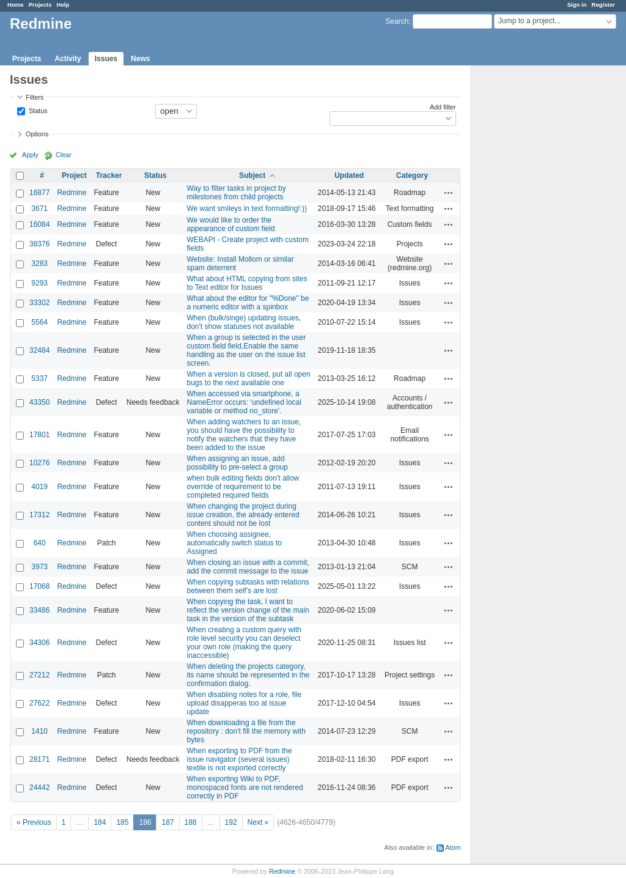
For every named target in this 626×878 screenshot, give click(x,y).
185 (122, 822)
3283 (39, 263)
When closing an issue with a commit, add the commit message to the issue (248, 566)
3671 (39, 208)
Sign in (577, 4)
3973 (39, 567)
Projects (40, 4)
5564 (39, 322)
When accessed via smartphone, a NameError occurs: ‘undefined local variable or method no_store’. (244, 402)
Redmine (71, 192)
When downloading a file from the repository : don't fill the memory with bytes (246, 731)
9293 (39, 283)
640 (40, 543)
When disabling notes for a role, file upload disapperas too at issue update (244, 703)
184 (100, 822)
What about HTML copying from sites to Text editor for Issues (247, 283)
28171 (39, 759)
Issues (106, 58)
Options (37, 134)
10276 (39, 463)
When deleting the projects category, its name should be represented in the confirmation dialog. (248, 675)
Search (396, 21)
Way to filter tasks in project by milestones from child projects (236, 192)
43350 (39, 402)
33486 (39, 610)
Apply (30, 154)
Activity (67, 58)
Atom (453, 847)
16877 (39, 192)
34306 (39, 642)
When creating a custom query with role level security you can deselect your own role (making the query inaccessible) (244, 642)
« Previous (34, 822)
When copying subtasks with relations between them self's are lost (248, 586)
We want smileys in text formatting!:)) (247, 208)
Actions (449, 192)
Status (37, 110)
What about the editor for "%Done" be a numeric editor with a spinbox (248, 302)
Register (603, 4)
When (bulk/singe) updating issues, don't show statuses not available (244, 322)
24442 (39, 787)
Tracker (109, 175)
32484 (39, 350)
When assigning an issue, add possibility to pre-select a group (237, 462)
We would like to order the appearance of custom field (231, 224)
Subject (252, 175)
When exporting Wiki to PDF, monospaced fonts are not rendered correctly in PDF (245, 787)
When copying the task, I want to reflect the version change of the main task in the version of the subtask (248, 610)
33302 (39, 302)
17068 (39, 586)
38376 (39, 244)
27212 (39, 675)
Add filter (443, 107)
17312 (39, 515)
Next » (258, 822)
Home (15, 4)
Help (63, 4)
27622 (39, 703)
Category (412, 175)
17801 (39, 434)
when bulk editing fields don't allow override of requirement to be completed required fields (243, 487)
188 (191, 822)
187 (167, 822)
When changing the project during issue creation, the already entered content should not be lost (243, 515)
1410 (39, 731)
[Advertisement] (532, 257)
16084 (39, 224)
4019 (39, 486)
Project (74, 175)
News (140, 58)
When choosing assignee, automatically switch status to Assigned (234, 543)
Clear (64, 154)
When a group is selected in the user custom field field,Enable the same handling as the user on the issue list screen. (246, 350)
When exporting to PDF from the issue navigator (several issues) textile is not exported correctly (239, 759)
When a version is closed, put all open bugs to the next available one (249, 378)
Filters (34, 97)
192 (231, 822)
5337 (39, 378)
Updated (349, 175)
